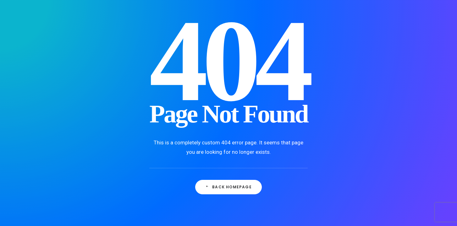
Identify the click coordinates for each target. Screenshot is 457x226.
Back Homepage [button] (228, 187)
